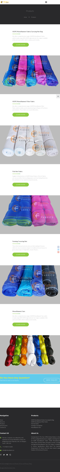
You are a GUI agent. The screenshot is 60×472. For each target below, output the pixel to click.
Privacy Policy (28, 463)
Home (25, 17)
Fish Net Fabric (35, 423)
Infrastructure (3, 425)
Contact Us (3, 427)
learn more (20, 44)
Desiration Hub (11, 468)
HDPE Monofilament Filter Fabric (39, 422)
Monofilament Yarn (36, 427)
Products (2, 423)
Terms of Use (18, 463)
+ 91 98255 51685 (7, 446)
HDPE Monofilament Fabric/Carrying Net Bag (42, 420)
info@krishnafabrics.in (8, 450)
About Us (2, 422)
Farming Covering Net (36, 425)
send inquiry (51, 380)
